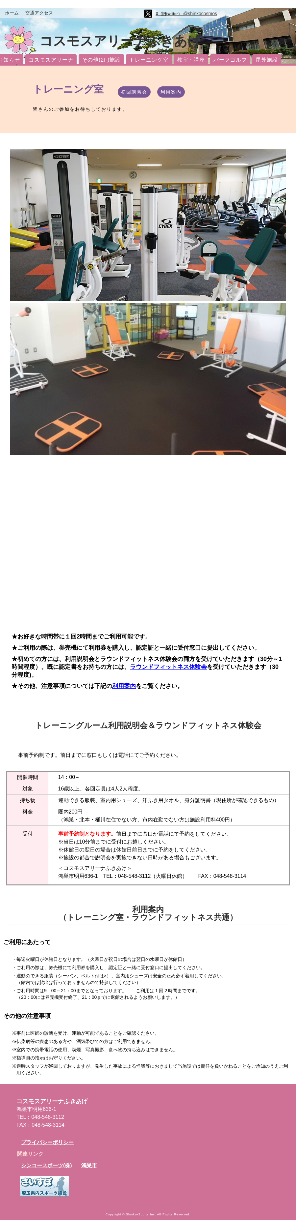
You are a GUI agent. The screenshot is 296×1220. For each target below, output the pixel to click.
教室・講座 (191, 60)
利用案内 (171, 92)
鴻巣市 (89, 1165)
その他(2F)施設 (101, 60)
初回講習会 (134, 92)
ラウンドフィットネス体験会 (168, 667)
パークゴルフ (230, 60)
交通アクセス (39, 12)
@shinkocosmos (186, 13)
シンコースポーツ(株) (46, 1165)
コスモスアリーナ (51, 60)
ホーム (12, 12)
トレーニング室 (148, 60)
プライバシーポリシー (47, 1142)
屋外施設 (267, 60)
